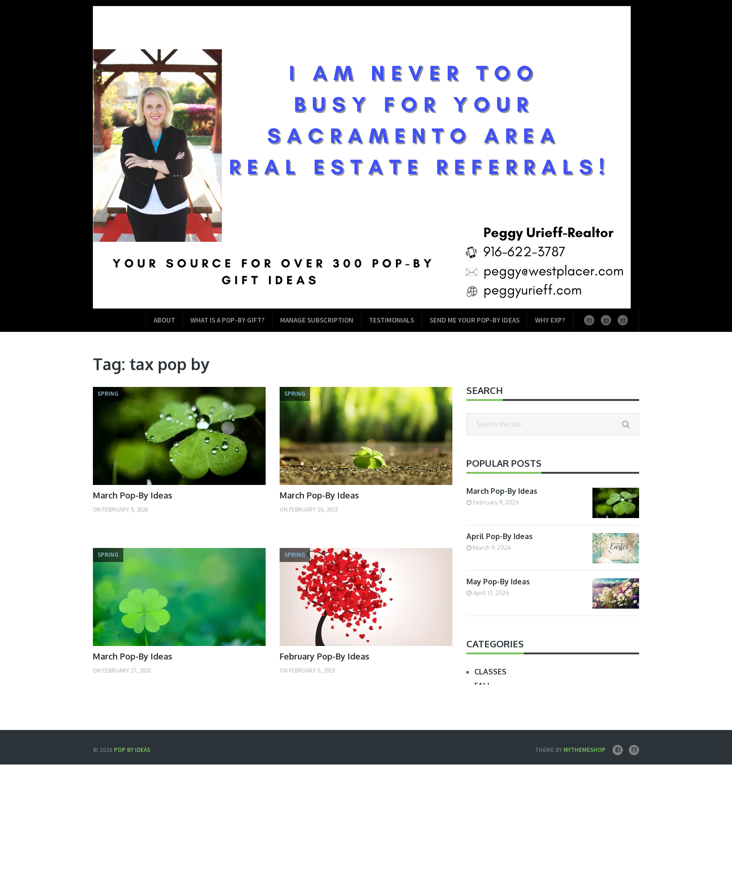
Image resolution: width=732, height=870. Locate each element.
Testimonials (391, 320)
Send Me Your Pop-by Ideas (474, 320)
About (164, 320)
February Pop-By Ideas (324, 656)
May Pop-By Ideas (498, 581)
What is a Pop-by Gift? (227, 320)
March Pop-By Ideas (132, 495)
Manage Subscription (316, 320)
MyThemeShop (584, 750)
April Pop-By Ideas (499, 536)
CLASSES (490, 671)
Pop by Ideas (132, 750)
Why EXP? (550, 320)
